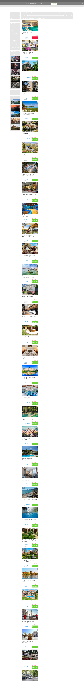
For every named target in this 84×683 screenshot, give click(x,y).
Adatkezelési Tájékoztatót (30, 339)
